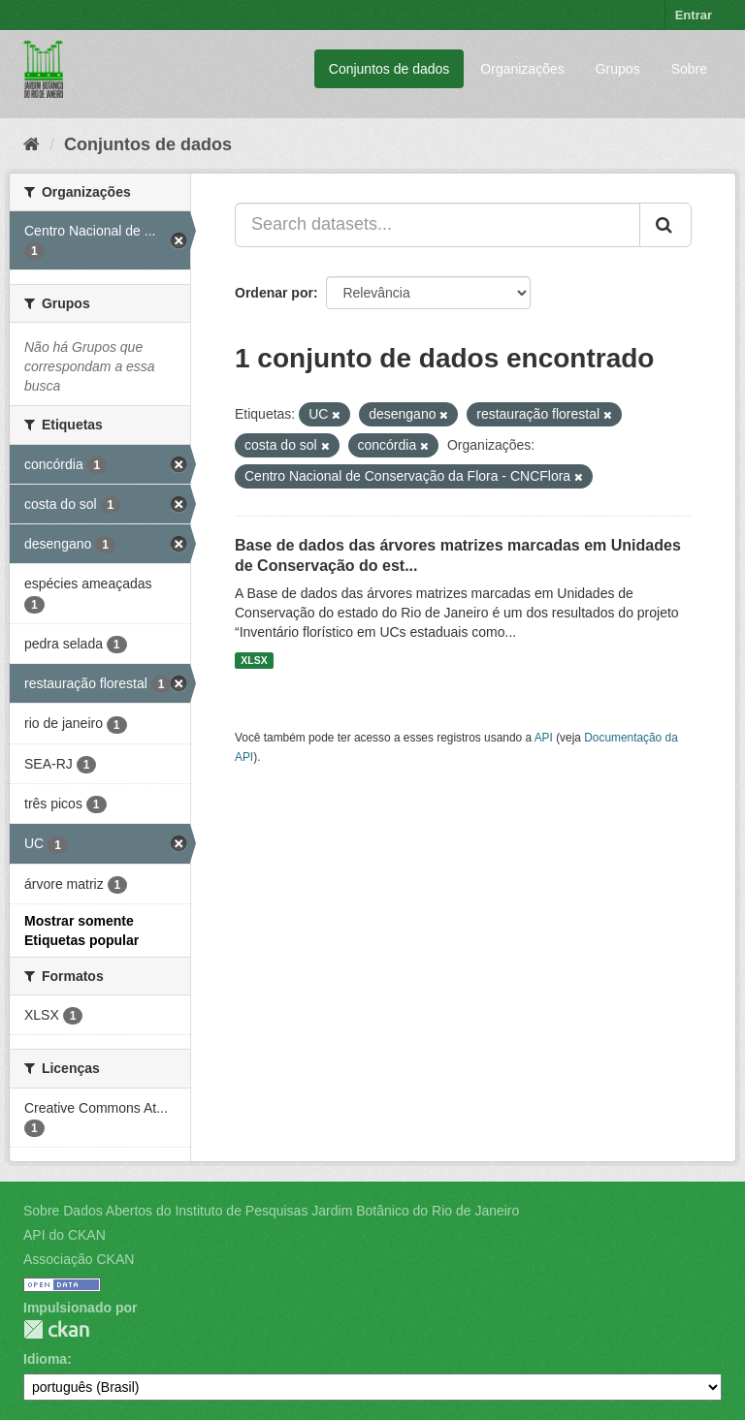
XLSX (254, 660)
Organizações (522, 69)
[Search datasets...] (437, 225)
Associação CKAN (78, 1259)
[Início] (31, 144)
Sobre (689, 69)
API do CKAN (64, 1235)
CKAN (56, 1329)
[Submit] (665, 225)
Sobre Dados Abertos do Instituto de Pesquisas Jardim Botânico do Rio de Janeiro (271, 1210)
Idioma (45, 1359)
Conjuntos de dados (389, 69)
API (543, 737)
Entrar (693, 15)
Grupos (618, 69)
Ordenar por (274, 292)
